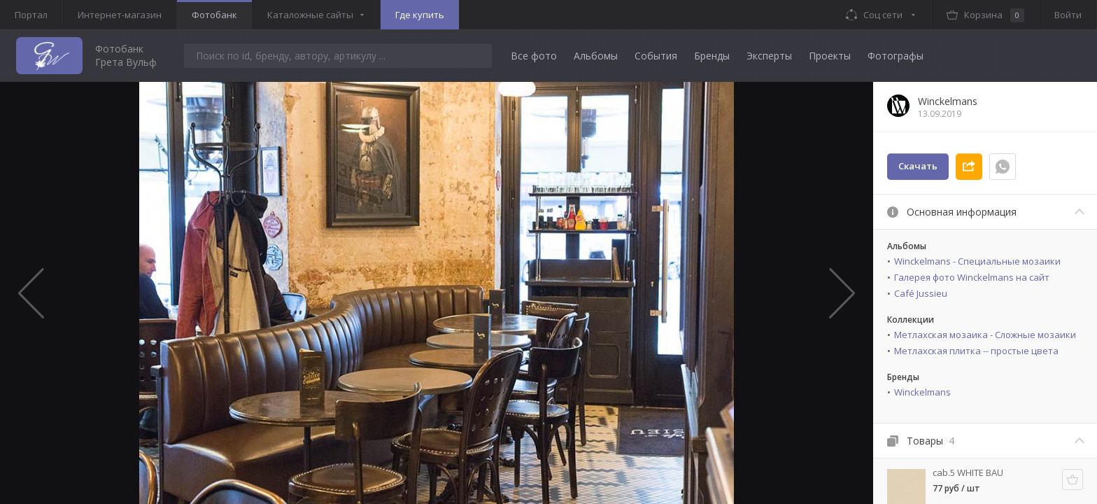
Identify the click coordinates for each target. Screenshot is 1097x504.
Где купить (419, 14)
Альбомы (596, 55)
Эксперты (769, 55)
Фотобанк (214, 14)
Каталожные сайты (310, 14)
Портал (31, 14)
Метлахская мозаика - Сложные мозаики (985, 334)
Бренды (712, 55)
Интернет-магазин (120, 14)
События (656, 55)
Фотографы (895, 55)
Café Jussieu (920, 293)
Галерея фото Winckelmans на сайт (971, 277)
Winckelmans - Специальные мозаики (977, 261)
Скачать (917, 166)
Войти (1068, 14)
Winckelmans (922, 392)
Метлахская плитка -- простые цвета (976, 350)
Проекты (830, 55)
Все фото (534, 55)
